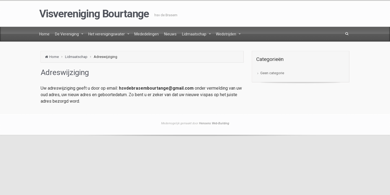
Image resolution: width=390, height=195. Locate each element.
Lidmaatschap (194, 34)
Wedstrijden (226, 34)
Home (44, 34)
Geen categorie (272, 73)
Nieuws (170, 34)
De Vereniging (67, 34)
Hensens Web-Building (214, 123)
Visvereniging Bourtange (94, 14)
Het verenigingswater (106, 34)
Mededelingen (146, 34)
